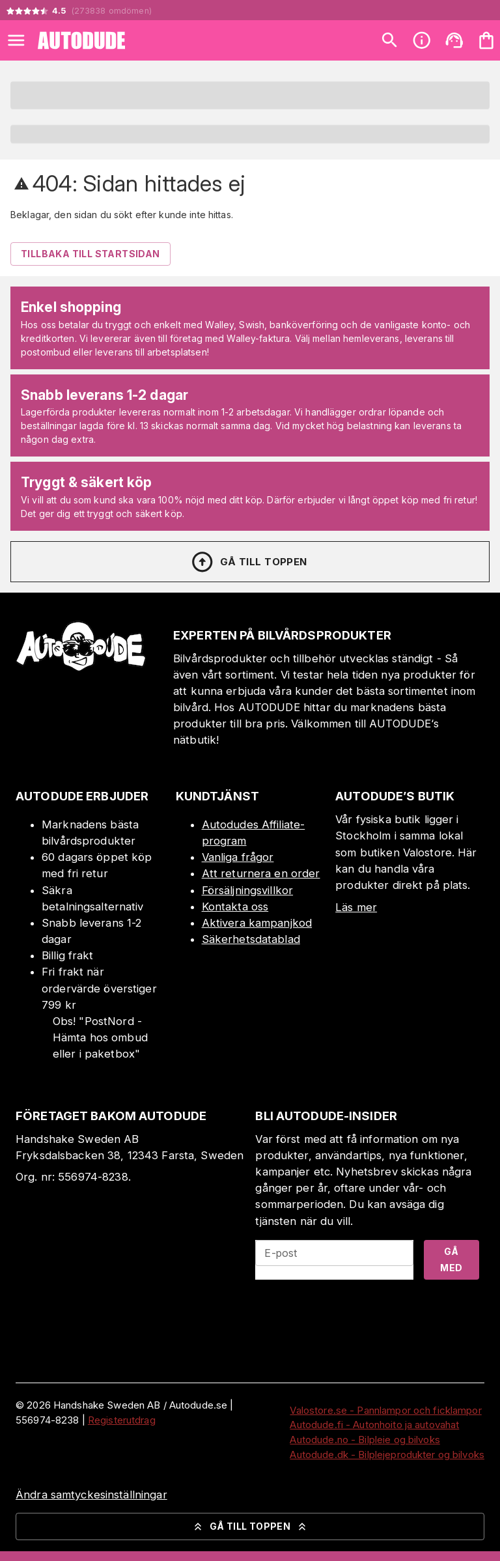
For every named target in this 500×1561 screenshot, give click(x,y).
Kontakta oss (235, 906)
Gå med (451, 1259)
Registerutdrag (122, 1420)
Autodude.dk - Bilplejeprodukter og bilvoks (387, 1454)
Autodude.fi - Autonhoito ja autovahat (374, 1424)
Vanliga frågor (238, 857)
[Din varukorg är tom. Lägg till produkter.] (486, 40)
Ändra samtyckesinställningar (91, 1494)
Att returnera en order (261, 873)
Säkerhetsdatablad (251, 939)
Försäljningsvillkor (248, 890)
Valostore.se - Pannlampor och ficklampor (385, 1410)
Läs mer (356, 907)
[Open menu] (16, 40)
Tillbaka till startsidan (90, 253)
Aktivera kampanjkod (257, 922)
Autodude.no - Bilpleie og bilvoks (364, 1439)
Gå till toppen (248, 562)
